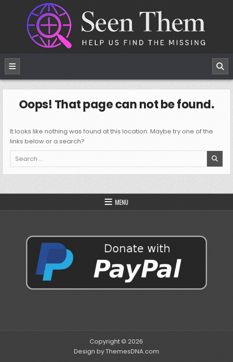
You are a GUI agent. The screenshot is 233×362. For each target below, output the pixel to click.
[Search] (220, 66)
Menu (121, 202)
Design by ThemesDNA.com (116, 351)
